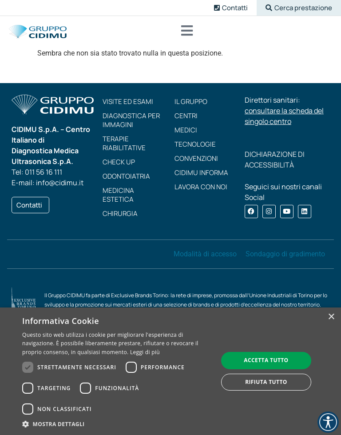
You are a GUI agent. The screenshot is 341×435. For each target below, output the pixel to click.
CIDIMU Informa (201, 172)
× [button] (331, 317)
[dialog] (170, 371)
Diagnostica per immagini (131, 120)
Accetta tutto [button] (266, 360)
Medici (185, 130)
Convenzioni (196, 158)
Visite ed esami (128, 101)
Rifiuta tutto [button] (266, 382)
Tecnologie (195, 144)
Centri (186, 115)
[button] (299, 8)
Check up (119, 162)
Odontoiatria (126, 176)
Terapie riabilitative (124, 143)
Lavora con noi (200, 187)
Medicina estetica (118, 195)
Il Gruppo (190, 101)
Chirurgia (120, 213)
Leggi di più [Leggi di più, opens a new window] (145, 352)
